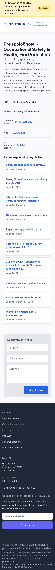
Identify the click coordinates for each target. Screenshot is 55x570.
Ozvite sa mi (27, 525)
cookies (6, 555)
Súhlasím (43, 8)
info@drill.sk (19, 144)
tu (32, 567)
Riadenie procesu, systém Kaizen (25, 283)
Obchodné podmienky (14, 424)
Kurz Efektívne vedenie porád (23, 297)
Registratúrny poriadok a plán (23, 229)
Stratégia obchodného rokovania (25, 164)
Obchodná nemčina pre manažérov (26, 215)
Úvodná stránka (10, 418)
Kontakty (7, 435)
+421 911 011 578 (22, 122)
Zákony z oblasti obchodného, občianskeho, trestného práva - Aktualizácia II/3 (24, 265)
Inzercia (6, 430)
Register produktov (12, 447)
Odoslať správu (35, 390)
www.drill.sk (20, 132)
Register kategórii (11, 441)
